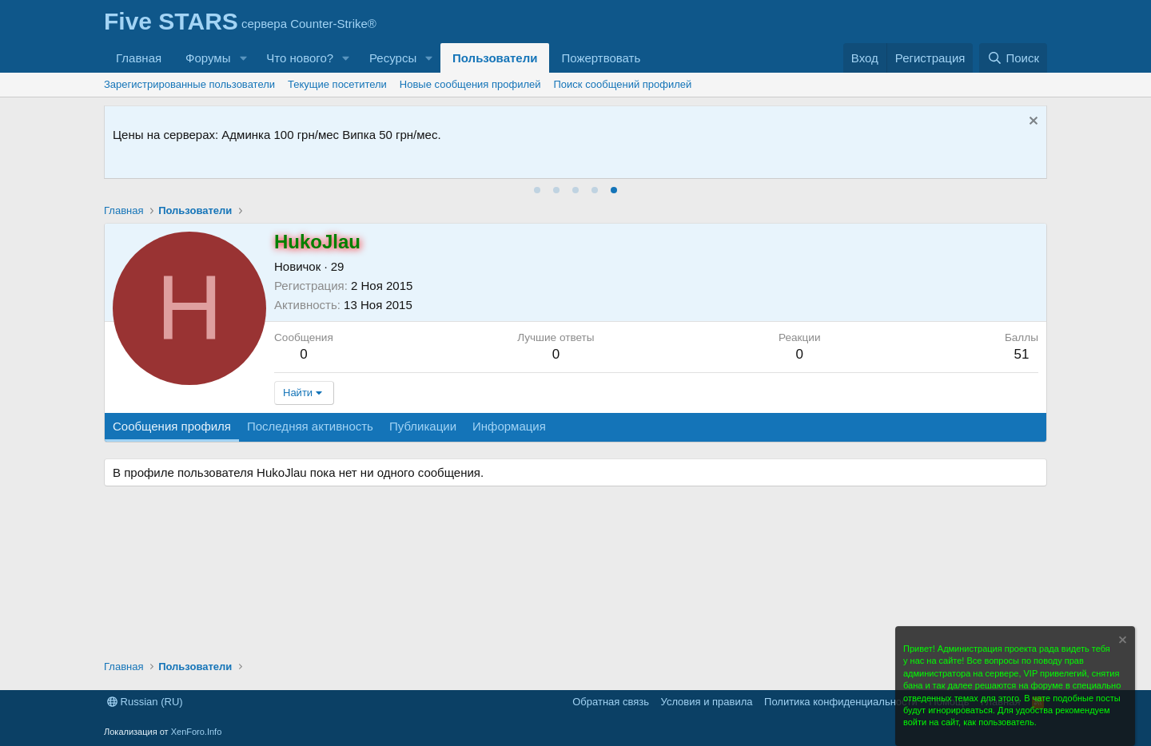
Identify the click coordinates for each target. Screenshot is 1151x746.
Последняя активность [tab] (310, 426)
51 (1021, 354)
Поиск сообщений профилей (623, 84)
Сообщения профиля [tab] (172, 426)
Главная (138, 58)
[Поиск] (1013, 58)
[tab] (537, 190)
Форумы (207, 58)
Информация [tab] (509, 426)
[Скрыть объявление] (1031, 122)
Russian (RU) (145, 702)
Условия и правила (707, 702)
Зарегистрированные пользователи (189, 84)
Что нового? (299, 58)
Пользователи (494, 58)
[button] (243, 58)
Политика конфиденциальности (841, 702)
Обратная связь (610, 702)
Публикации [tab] (422, 426)
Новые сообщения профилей (470, 84)
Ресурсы (392, 58)
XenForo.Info (196, 731)
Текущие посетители (337, 84)
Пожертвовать (600, 58)
